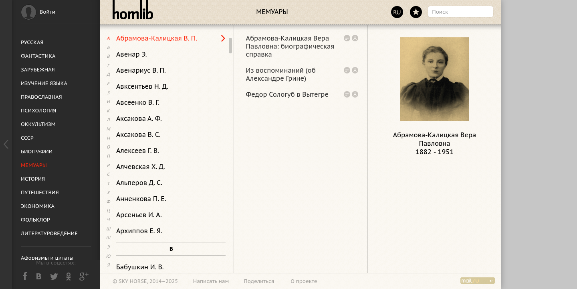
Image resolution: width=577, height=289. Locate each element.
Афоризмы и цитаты (47, 257)
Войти (47, 11)
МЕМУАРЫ (34, 165)
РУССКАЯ (32, 42)
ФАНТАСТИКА (38, 56)
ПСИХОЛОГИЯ (38, 110)
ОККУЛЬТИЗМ (38, 124)
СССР (27, 137)
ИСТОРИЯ (33, 178)
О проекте (304, 281)
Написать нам (211, 281)
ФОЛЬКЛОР (35, 219)
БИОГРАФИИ (36, 151)
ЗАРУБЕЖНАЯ (38, 69)
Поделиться (259, 281)
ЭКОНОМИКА (37, 206)
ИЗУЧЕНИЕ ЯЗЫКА (44, 83)
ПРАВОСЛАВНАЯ (41, 97)
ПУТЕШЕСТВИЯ (40, 192)
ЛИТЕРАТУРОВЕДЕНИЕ (49, 233)
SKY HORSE (133, 281)
